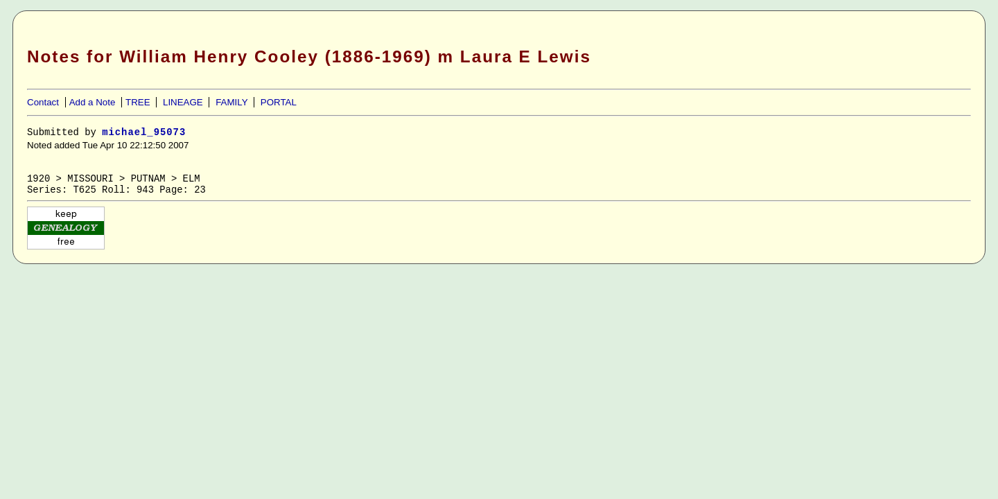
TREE (137, 102)
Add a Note (92, 102)
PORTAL (279, 102)
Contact (43, 102)
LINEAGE (183, 102)
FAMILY (231, 102)
